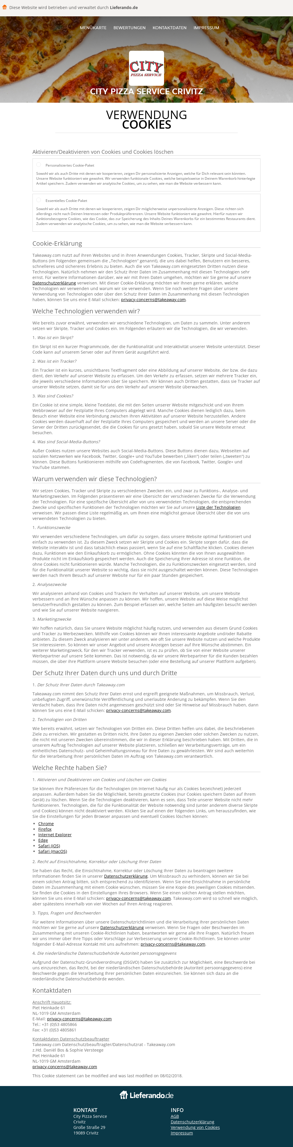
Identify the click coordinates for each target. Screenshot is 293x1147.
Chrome (46, 823)
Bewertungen (129, 28)
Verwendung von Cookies (195, 1127)
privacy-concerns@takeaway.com (153, 299)
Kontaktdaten (170, 28)
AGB (175, 1116)
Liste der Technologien (218, 507)
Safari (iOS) (49, 846)
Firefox (44, 829)
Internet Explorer (55, 834)
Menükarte (93, 28)
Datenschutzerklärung (54, 283)
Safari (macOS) (52, 851)
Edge (43, 840)
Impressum (206, 28)
